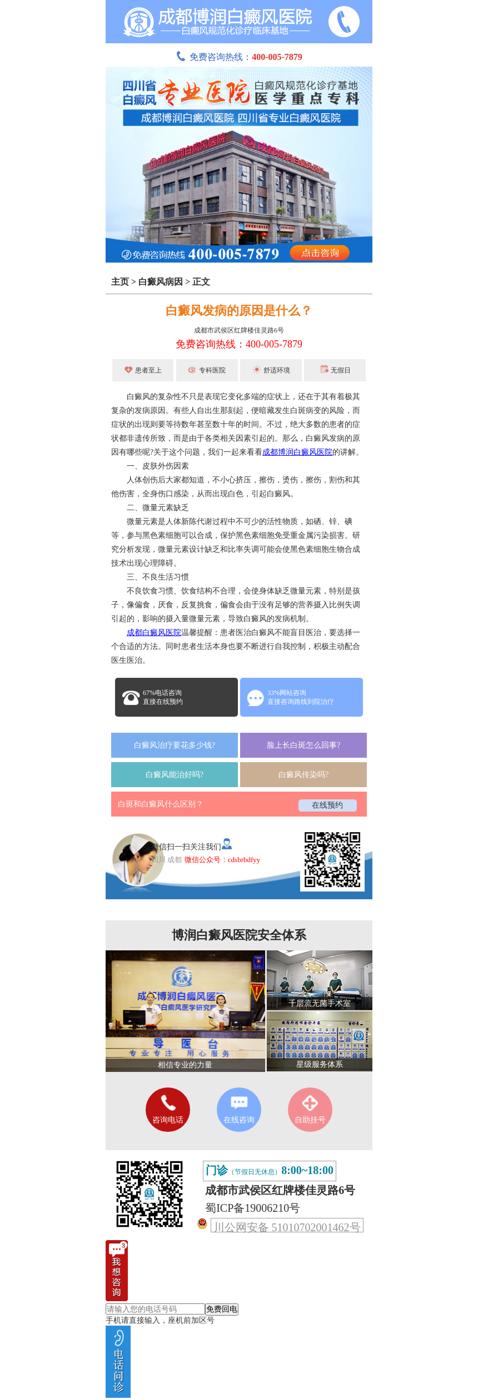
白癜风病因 (160, 281)
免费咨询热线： (239, 57)
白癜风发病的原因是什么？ (239, 311)
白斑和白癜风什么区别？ (160, 804)
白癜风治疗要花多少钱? (174, 745)
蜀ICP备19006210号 (252, 1208)
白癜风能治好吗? (174, 774)
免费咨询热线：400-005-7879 (239, 344)
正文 (201, 281)
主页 (120, 281)
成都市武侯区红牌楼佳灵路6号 (239, 330)
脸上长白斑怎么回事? (303, 745)
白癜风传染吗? (303, 774)
